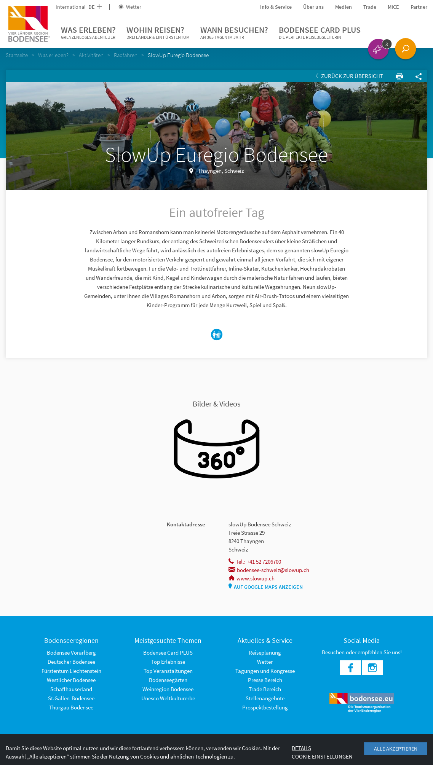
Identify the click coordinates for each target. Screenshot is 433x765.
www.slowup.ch (251, 578)
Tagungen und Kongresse (265, 670)
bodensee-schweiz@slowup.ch (268, 570)
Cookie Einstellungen (322, 756)
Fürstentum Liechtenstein (71, 670)
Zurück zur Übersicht (349, 76)
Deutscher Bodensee (71, 661)
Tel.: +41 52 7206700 (254, 561)
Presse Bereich (265, 680)
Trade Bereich (265, 689)
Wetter (129, 6)
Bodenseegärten (168, 680)
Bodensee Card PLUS (320, 32)
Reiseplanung (265, 652)
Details (301, 748)
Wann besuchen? (234, 32)
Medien (343, 6)
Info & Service (276, 6)
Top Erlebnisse (168, 661)
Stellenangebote (265, 698)
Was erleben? (88, 32)
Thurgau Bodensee (71, 707)
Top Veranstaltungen (168, 670)
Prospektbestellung (265, 707)
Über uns (313, 6)
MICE (393, 6)
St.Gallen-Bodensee (71, 698)
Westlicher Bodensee (71, 680)
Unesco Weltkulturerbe (168, 698)
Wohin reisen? (158, 32)
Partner (419, 6)
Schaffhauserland (71, 689)
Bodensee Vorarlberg (71, 652)
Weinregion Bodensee (167, 689)
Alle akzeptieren (395, 748)
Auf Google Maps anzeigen (265, 586)
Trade (369, 6)
